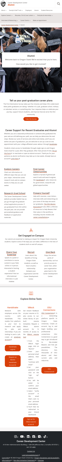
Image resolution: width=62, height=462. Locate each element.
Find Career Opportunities (40, 170)
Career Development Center (17, 3)
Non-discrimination (24, 460)
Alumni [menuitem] (36, 10)
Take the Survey (31, 119)
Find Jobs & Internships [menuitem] (44, 15)
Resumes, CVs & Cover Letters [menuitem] (24, 15)
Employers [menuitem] (28, 10)
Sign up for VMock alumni (31, 421)
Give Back (50, 252)
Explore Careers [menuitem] (6, 15)
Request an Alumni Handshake (13, 361)
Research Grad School (14, 193)
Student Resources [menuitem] (47, 10)
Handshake (53, 144)
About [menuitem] (3, 10)
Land (31, 455)
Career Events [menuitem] (24, 20)
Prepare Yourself (41, 193)
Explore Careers (12, 169)
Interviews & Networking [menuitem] (8, 20)
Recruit (31, 252)
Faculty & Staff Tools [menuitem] (15, 10)
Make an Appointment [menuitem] (39, 20)
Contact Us (31, 451)
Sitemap (41, 460)
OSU (48, 313)
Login (15, 159)
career (41, 217)
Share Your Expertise (11, 253)
